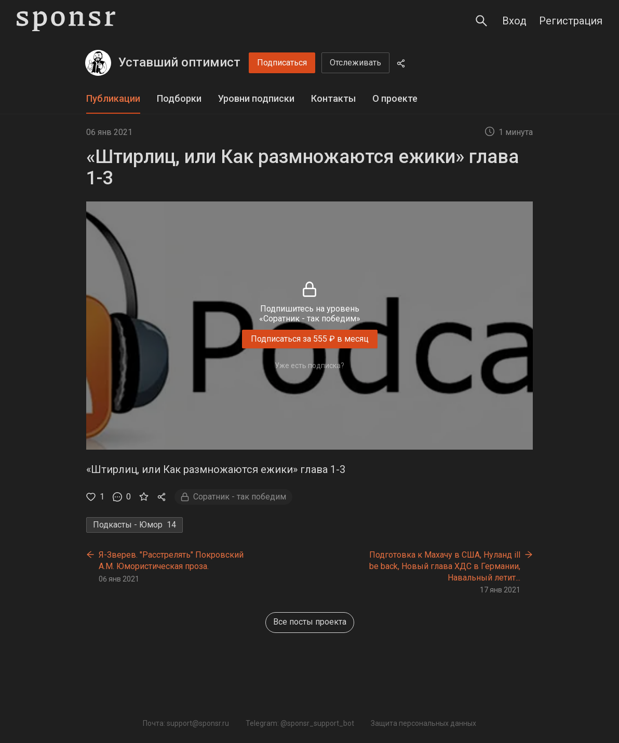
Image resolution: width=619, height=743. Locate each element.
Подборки (179, 98)
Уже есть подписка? (309, 365)
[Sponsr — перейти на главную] (66, 21)
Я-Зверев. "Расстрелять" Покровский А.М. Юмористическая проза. (171, 560)
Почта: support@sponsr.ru (186, 723)
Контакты (333, 98)
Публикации (113, 98)
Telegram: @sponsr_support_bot (300, 723)
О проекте (395, 98)
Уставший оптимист (179, 62)
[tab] (113, 98)
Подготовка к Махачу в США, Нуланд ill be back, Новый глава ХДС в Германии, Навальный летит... (444, 566)
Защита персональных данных (423, 723)
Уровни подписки (256, 98)
